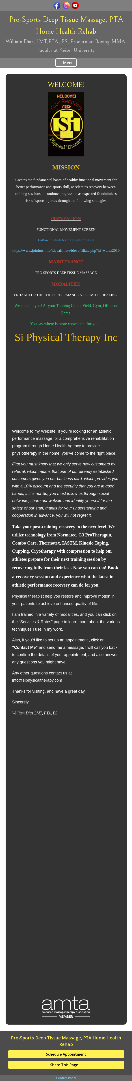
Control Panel (66, 1078)
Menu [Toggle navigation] (66, 62)
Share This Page (64, 1064)
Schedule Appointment (66, 1054)
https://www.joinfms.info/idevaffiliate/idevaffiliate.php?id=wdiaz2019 (66, 250)
